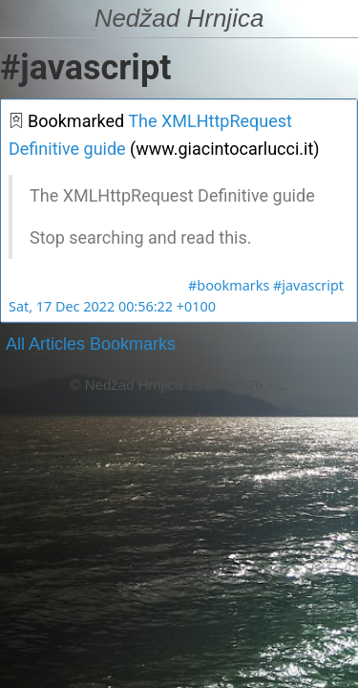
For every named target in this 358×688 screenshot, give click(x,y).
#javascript (308, 285)
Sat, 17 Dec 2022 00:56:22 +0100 (112, 306)
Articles (57, 344)
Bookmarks (133, 344)
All (15, 344)
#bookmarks (228, 285)
